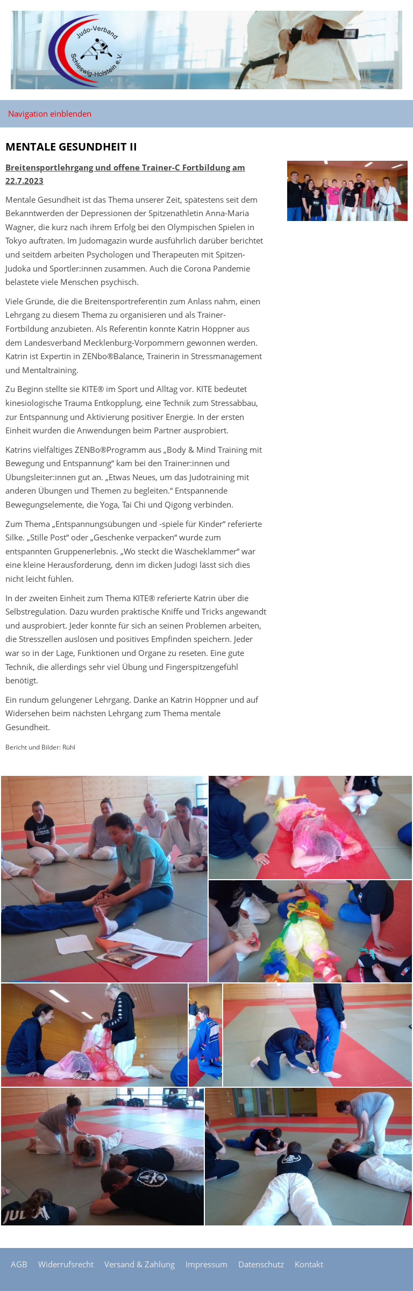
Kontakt (309, 1264)
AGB (19, 1264)
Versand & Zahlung (139, 1264)
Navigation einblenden (49, 113)
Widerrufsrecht (66, 1264)
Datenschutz (261, 1264)
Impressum (206, 1264)
